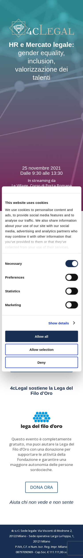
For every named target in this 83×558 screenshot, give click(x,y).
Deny (41, 362)
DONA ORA (41, 487)
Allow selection (41, 349)
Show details (58, 323)
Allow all (41, 336)
